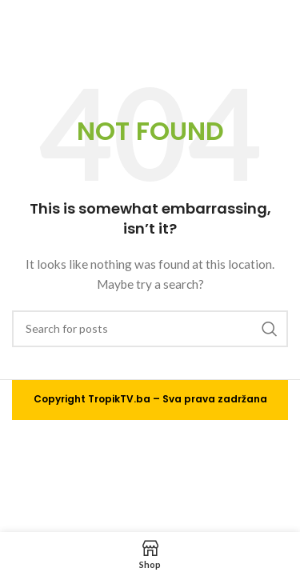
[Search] (150, 328)
